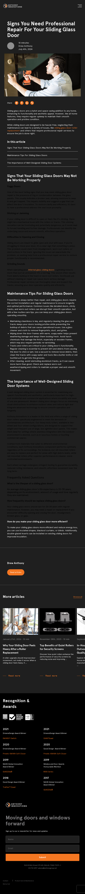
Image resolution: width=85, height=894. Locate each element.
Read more (14, 675)
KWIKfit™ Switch (9, 738)
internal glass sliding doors (41, 269)
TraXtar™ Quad (9, 787)
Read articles (15, 572)
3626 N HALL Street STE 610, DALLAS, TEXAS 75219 (41, 865)
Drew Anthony (15, 563)
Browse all (77, 597)
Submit (42, 857)
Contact (5, 881)
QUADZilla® (7, 772)
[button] (80, 6)
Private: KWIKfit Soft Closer (14, 754)
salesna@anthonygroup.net (47, 868)
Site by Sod (6, 884)
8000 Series (48, 772)
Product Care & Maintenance (24, 881)
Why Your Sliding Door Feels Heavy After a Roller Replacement (19, 649)
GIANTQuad (48, 738)
